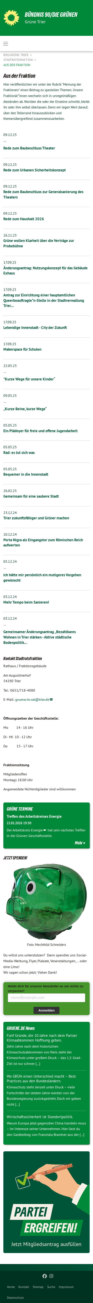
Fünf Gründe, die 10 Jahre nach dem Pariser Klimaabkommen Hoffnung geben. (42, 1038)
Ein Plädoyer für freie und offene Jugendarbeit (40, 430)
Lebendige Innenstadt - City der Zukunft (35, 327)
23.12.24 (10, 512)
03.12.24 (10, 596)
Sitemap (38, 1287)
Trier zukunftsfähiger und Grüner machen (36, 518)
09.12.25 (10, 134)
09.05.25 (10, 395)
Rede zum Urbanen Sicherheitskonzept (34, 170)
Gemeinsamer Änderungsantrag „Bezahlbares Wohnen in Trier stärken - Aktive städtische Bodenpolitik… (39, 637)
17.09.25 (9, 262)
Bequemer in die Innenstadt (25, 474)
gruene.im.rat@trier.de (32, 699)
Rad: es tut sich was (19, 452)
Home (11, 1287)
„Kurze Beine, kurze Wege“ (25, 408)
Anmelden (46, 1010)
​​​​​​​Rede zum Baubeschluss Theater (29, 148)
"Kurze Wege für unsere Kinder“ (29, 379)
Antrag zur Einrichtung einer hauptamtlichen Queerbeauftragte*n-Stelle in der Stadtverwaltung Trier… (43, 300)
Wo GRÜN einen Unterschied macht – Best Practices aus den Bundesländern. (41, 1078)
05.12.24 (10, 561)
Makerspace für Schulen (22, 349)
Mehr (78, 843)
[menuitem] (11, 1286)
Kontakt (23, 1287)
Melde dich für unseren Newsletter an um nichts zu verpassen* (45, 988)
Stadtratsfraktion (18, 60)
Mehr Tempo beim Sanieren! (26, 602)
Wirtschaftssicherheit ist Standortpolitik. (40, 1116)
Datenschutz (15, 1298)
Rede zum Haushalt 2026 (23, 218)
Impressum (66, 1287)
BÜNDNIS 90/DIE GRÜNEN (51, 14)
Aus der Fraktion (16, 65)
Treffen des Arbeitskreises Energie (34, 816)
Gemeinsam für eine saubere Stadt (31, 496)
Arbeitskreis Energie (28, 830)
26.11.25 (10, 235)
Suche (51, 1287)
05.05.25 (10, 425)
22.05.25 (10, 365)
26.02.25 (10, 490)
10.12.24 (10, 534)
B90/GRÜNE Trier (16, 55)
